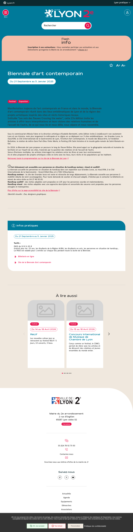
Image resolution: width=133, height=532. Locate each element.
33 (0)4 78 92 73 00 (66, 434)
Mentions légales (66, 510)
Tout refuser (56, 526)
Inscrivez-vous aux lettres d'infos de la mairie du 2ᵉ (66, 450)
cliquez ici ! (83, 50)
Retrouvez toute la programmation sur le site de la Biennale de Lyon (37, 158)
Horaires (66, 412)
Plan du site (66, 506)
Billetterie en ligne (26, 256)
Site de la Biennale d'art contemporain (34, 262)
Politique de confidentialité (96, 526)
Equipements (66, 490)
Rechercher (50, 25)
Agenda (66, 486)
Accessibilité (66, 502)
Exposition (23, 101)
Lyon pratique (122, 3)
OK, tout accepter (36, 526)
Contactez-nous (66, 443)
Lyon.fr (11, 3)
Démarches (66, 494)
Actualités (66, 482)
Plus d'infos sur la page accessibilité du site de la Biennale (33, 190)
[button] (111, 65)
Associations (66, 498)
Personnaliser (76, 526)
